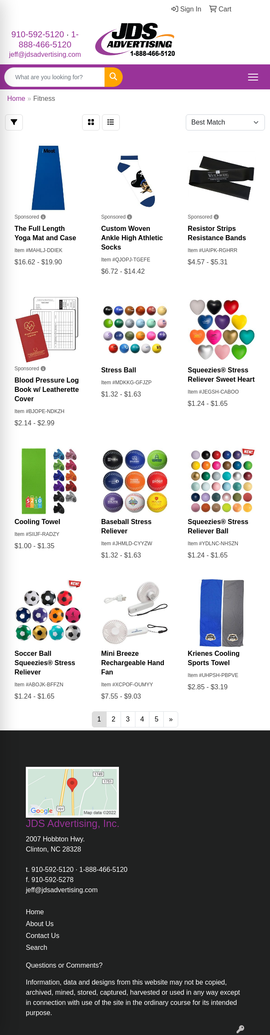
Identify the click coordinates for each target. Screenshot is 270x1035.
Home (35, 912)
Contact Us (42, 935)
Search (36, 947)
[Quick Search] (54, 77)
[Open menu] (253, 77)
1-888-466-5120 (103, 869)
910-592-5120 (37, 34)
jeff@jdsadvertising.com (45, 54)
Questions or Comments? (64, 965)
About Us (40, 923)
